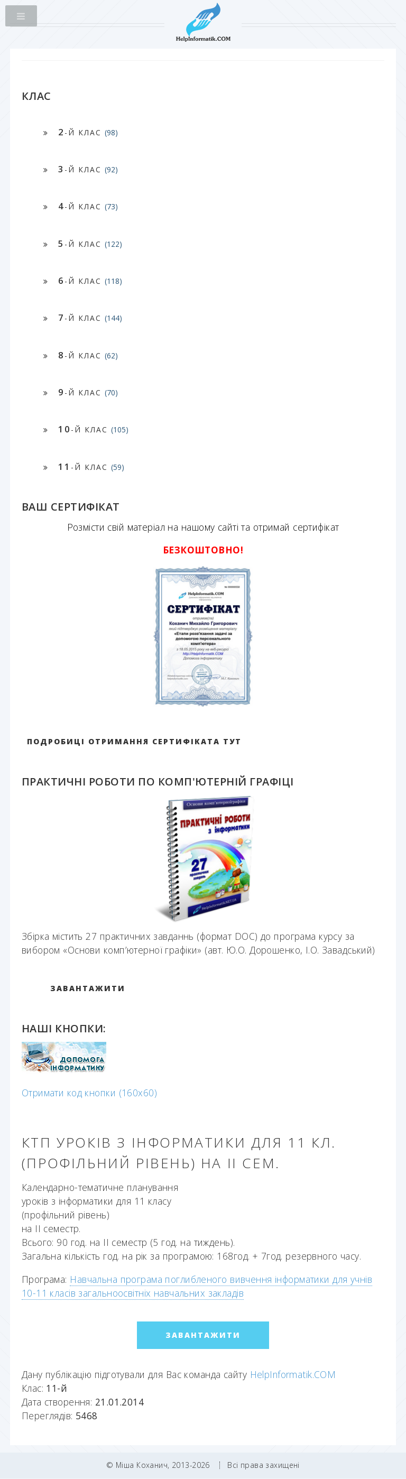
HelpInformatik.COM (293, 1374)
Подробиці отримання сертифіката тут (134, 741)
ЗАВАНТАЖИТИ (87, 988)
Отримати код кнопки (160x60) (89, 1092)
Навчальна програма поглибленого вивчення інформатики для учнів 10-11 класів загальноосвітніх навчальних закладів (197, 1286)
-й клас (88, 132)
